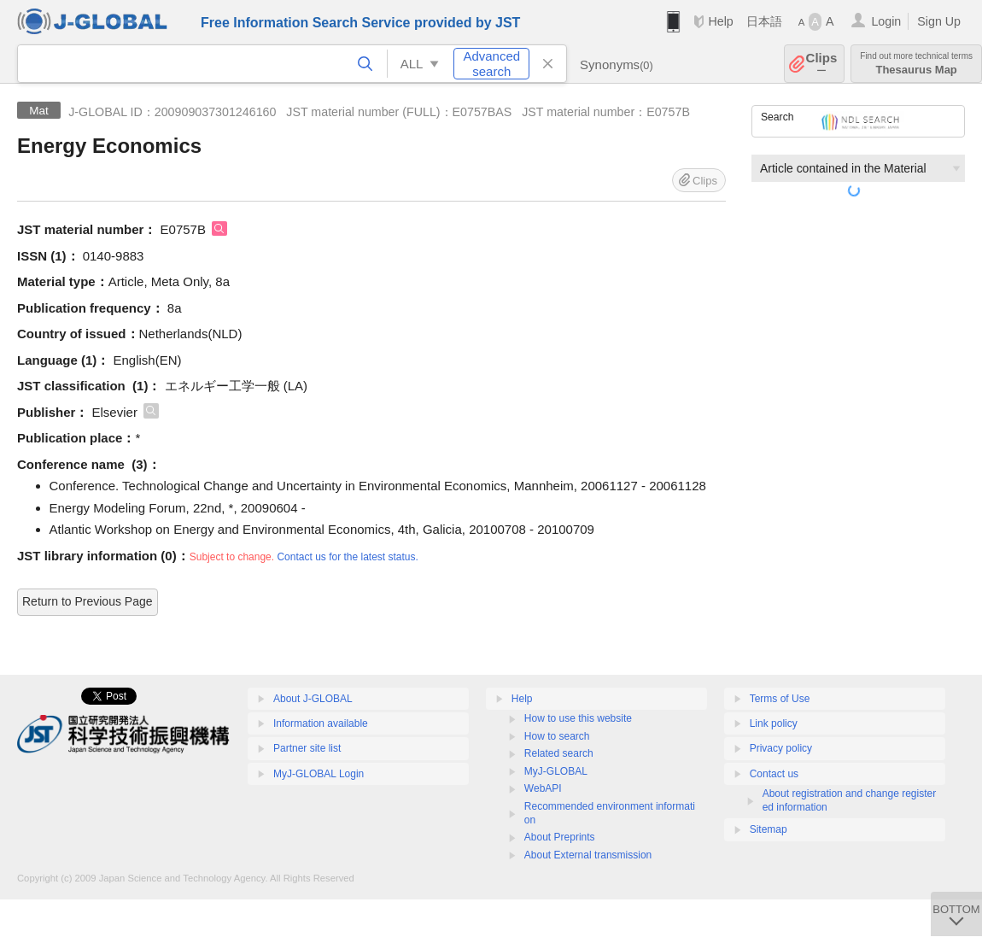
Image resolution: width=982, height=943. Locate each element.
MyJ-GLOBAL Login (318, 774)
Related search (558, 753)
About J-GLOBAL (313, 699)
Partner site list (307, 748)
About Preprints (559, 837)
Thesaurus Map (916, 63)
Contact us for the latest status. (347, 557)
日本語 (764, 21)
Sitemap (768, 829)
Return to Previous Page (87, 601)
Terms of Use (780, 699)
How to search (557, 736)
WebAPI (543, 788)
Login (886, 21)
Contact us (774, 774)
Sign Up (939, 21)
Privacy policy (781, 748)
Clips (822, 63)
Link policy (774, 723)
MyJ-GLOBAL (555, 771)
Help (720, 21)
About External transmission (588, 855)
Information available (320, 723)
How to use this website (578, 718)
